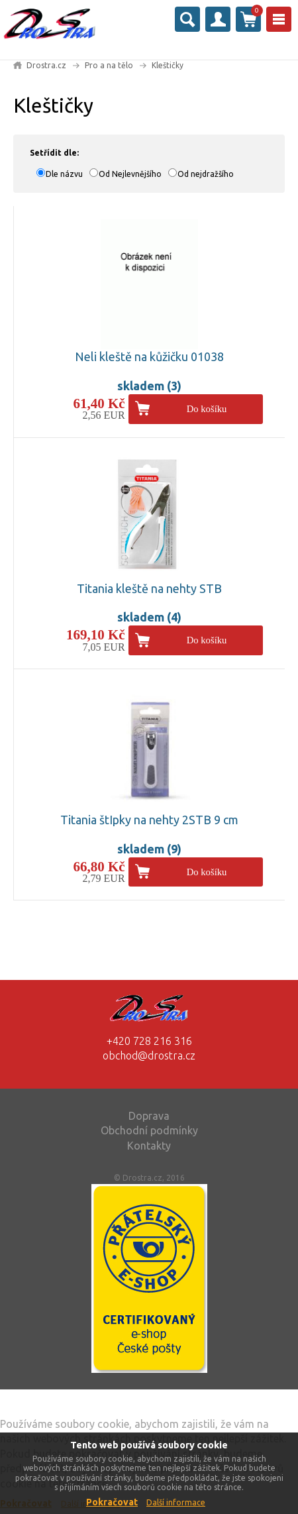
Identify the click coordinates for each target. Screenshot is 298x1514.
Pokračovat (112, 1502)
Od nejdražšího (205, 174)
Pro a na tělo (109, 65)
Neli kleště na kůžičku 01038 (149, 356)
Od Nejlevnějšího (130, 174)
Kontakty (149, 1146)
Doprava (149, 1116)
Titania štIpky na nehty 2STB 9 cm (149, 819)
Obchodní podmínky (149, 1130)
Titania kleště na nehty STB (149, 588)
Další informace (175, 1502)
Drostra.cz (46, 65)
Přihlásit (217, 19)
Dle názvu (64, 174)
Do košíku (207, 409)
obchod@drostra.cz (149, 1055)
